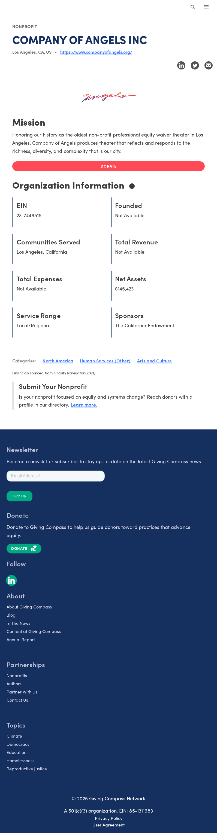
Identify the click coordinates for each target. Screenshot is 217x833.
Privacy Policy (108, 818)
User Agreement (108, 824)
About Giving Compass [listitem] (29, 606)
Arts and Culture (154, 361)
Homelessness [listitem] (20, 760)
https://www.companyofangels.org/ (96, 52)
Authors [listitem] (14, 683)
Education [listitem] (16, 752)
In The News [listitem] (18, 623)
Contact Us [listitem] (17, 699)
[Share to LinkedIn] (181, 65)
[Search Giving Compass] (193, 7)
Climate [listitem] (14, 735)
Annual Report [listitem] (21, 639)
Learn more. (84, 404)
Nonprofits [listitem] (17, 675)
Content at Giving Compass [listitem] (34, 631)
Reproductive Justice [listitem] (27, 768)
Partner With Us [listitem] (22, 691)
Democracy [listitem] (18, 744)
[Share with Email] (208, 65)
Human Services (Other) (105, 361)
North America (58, 361)
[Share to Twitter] (195, 65)
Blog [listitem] (11, 614)
